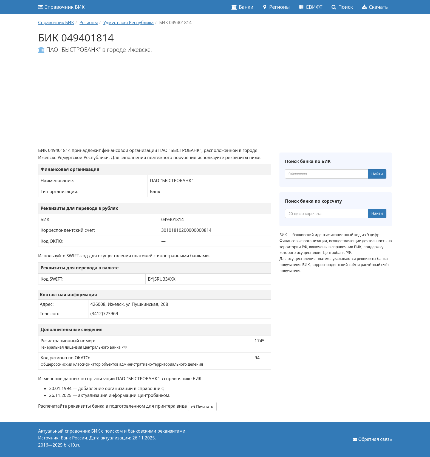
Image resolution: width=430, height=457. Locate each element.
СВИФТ (310, 7)
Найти (377, 173)
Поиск (342, 7)
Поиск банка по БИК (308, 161)
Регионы (276, 7)
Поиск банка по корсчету (313, 201)
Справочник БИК (61, 7)
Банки (242, 7)
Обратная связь (375, 439)
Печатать (202, 406)
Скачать (374, 7)
